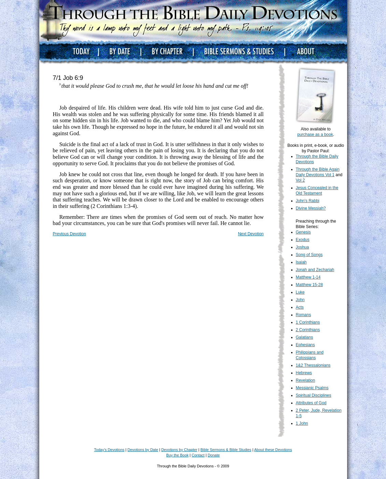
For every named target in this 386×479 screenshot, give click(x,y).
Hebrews (304, 372)
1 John (302, 423)
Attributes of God (311, 402)
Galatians (304, 337)
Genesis (303, 232)
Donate (213, 455)
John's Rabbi (307, 200)
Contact (198, 455)
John (300, 299)
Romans (303, 314)
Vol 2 (300, 180)
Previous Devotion (69, 233)
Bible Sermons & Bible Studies (225, 450)
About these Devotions (273, 450)
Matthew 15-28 (309, 284)
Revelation (305, 380)
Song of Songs (309, 254)
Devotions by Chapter (179, 450)
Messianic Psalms (312, 387)
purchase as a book (315, 134)
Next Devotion (250, 233)
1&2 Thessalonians (313, 365)
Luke (300, 292)
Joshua (302, 247)
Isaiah (301, 262)
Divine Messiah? (311, 208)
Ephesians (305, 344)
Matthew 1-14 (308, 277)
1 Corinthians (308, 322)
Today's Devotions (109, 450)
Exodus (303, 239)
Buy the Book (177, 455)
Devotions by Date (143, 450)
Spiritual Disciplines (313, 395)
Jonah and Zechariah (315, 269)
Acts (300, 307)
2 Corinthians (308, 329)
